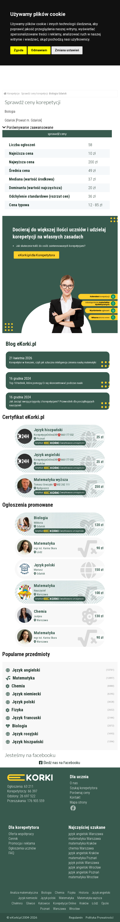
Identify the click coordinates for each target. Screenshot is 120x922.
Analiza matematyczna (24, 893)
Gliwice (30, 903)
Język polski (44, 565)
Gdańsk (41, 526)
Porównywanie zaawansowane (27, 127)
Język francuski (23, 717)
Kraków (41, 463)
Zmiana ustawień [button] (67, 50)
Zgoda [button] (18, 50)
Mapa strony (78, 802)
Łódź (39, 552)
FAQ (11, 853)
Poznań (41, 438)
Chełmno (17, 903)
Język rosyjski (22, 733)
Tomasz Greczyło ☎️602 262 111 (52, 484)
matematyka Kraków (82, 843)
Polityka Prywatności (99, 917)
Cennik (13, 839)
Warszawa (42, 594)
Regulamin (76, 917)
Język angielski (47, 454)
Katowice (44, 903)
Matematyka (44, 543)
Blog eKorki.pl (21, 344)
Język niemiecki (23, 693)
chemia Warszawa (81, 848)
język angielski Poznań (84, 872)
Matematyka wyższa (51, 479)
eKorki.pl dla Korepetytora (36, 255)
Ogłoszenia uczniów (22, 848)
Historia (83, 893)
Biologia (41, 517)
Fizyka (14, 709)
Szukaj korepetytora (83, 788)
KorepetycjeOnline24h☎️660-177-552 (54, 434)
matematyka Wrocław (83, 877)
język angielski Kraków (84, 853)
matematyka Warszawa (85, 839)
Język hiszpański (48, 429)
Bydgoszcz (43, 488)
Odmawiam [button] (39, 50)
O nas (74, 783)
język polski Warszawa (84, 863)
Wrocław (74, 909)
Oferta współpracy (21, 834)
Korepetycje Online (64, 903)
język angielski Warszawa (86, 834)
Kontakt (75, 797)
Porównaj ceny (80, 793)
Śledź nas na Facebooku (59, 762)
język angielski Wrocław (85, 867)
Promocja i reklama (22, 843)
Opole (105, 903)
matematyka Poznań (83, 858)
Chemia (40, 611)
